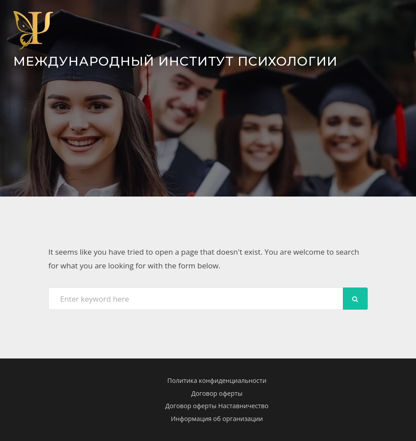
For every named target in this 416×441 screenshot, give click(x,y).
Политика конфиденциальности (216, 380)
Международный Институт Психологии (175, 61)
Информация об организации (217, 418)
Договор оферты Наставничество (217, 406)
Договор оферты (217, 393)
